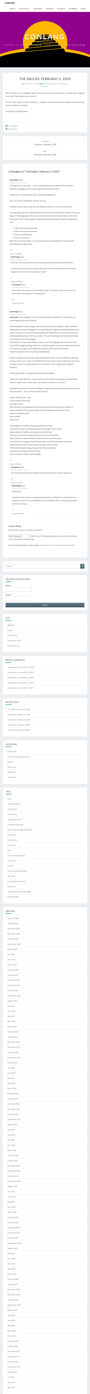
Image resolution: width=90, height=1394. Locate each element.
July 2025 (11, 954)
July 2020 (11, 1191)
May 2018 (11, 1325)
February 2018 (13, 1341)
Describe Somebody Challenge (20, 830)
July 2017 (11, 1377)
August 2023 (12, 1001)
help (9, 850)
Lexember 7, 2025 (26, 688)
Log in (10, 630)
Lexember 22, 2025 (26, 672)
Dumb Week (12, 840)
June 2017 (11, 1382)
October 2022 (13, 1052)
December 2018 (14, 1289)
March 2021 (12, 1150)
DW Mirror (73, 9)
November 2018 (14, 1294)
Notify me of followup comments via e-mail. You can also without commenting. (42, 537)
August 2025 (12, 949)
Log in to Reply (16, 253)
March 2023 (12, 1026)
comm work (12, 814)
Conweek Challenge (15, 824)
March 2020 (12, 1212)
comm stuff (12, 809)
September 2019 (14, 1243)
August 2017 (12, 1372)
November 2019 (14, 1233)
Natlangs (11, 876)
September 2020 (14, 1181)
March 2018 (12, 1336)
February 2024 (13, 970)
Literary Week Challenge (17, 871)
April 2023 (11, 1021)
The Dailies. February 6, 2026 (19, 720)
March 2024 (12, 964)
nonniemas (48, 84)
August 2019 (12, 1248)
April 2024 (11, 959)
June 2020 (11, 1197)
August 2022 (12, 1062)
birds (9, 799)
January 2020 (13, 1222)
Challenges (37, 9)
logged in (22, 530)
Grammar (11, 845)
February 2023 (13, 1032)
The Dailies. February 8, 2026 (19, 709)
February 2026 (13, 918)
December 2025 (14, 928)
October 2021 (13, 1114)
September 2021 (14, 1119)
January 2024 (13, 975)
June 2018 (11, 1320)
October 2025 (13, 939)
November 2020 (14, 1171)
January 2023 (13, 1037)
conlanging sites (14, 819)
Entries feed (12, 635)
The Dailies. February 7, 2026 (19, 714)
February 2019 (13, 1279)
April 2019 (11, 1269)
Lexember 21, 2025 (26, 677)
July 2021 (11, 1129)
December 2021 (14, 1104)
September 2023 (14, 995)
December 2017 (14, 1351)
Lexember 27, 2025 (26, 667)
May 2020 (11, 1202)
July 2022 (11, 1068)
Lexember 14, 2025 (26, 683)
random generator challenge (19, 891)
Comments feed (14, 640)
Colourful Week (14, 804)
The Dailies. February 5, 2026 (19, 725)
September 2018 (14, 1305)
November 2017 (14, 1356)
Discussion (23, 9)
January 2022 (13, 1099)
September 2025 (14, 944)
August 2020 (12, 1186)
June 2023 (11, 1011)
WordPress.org (13, 646)
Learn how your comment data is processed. (57, 545)
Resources (61, 9)
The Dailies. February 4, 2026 (19, 730)
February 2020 (13, 1217)
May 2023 (11, 1016)
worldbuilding (13, 897)
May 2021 (11, 1140)
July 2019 (11, 1253)
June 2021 (11, 1135)
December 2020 (14, 1166)
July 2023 (11, 1006)
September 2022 (14, 1057)
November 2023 (14, 985)
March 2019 (12, 1274)
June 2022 (11, 1073)
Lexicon (11, 866)
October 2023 (13, 990)
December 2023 (14, 980)
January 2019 (13, 1284)
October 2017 (13, 1362)
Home (12, 9)
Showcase (49, 9)
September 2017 (14, 1367)
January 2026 (13, 923)
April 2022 (11, 1083)
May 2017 (11, 1387)
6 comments (62, 84)
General (11, 762)
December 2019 (14, 1227)
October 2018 (13, 1300)
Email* (19, 597)
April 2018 (11, 1331)
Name (19, 588)
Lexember (11, 860)
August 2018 (12, 1310)
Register (11, 625)
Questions (12, 886)
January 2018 (13, 1346)
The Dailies (13, 126)
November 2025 (14, 934)
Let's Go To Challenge (16, 855)
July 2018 (11, 1315)
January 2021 (13, 1160)
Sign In (83, 9)
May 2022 (11, 1078)
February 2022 (13, 1093)
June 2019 (11, 1258)
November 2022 (14, 1047)
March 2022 (12, 1088)
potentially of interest (17, 881)
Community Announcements (19, 757)
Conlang (10, 2)
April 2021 (11, 1145)
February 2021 (13, 1155)
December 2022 (14, 1042)
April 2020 (11, 1207)
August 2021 (12, 1124)
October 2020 (13, 1176)
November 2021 (14, 1109)
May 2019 (11, 1263)
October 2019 (13, 1238)
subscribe (12, 539)
